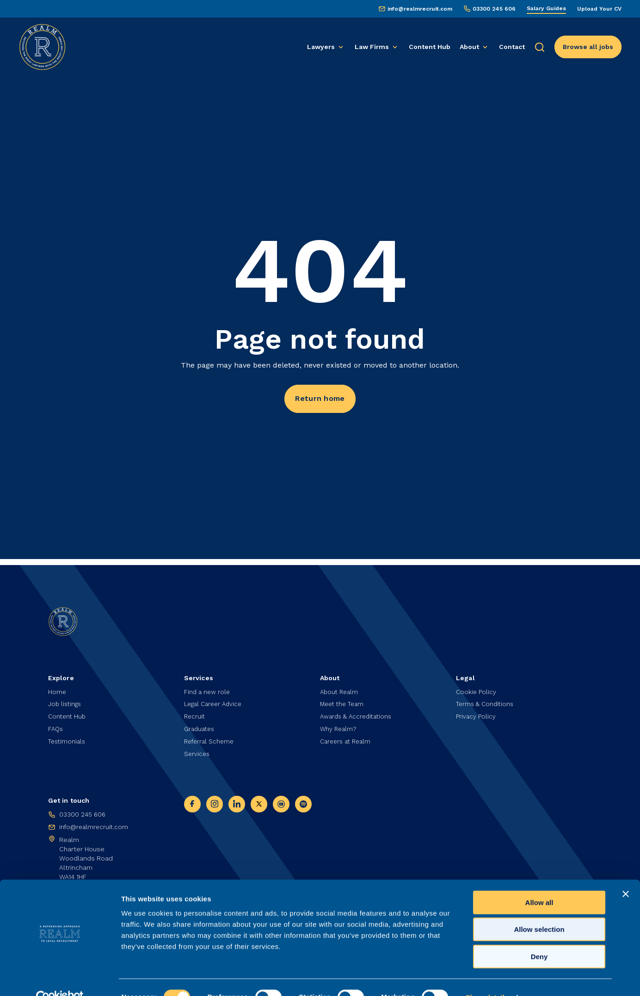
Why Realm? (339, 727)
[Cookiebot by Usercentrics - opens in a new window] (59, 978)
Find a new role (208, 688)
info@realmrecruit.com (420, 9)
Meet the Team (344, 701)
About (469, 46)
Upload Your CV (599, 9)
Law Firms (372, 46)
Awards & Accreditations (358, 714)
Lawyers (321, 46)
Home (57, 688)
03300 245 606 (494, 9)
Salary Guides (546, 8)
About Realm (340, 688)
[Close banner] (625, 874)
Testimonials (68, 740)
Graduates (200, 727)
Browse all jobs (588, 46)
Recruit (195, 714)
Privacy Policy (476, 714)
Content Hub (429, 46)
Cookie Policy (476, 688)
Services (197, 752)
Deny (539, 937)
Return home (320, 399)
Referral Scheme (210, 740)
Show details (486, 978)
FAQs (56, 727)
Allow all (539, 883)
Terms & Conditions (486, 701)
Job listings (65, 701)
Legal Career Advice (215, 701)
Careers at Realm (347, 740)
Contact (512, 46)
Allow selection (539, 910)
